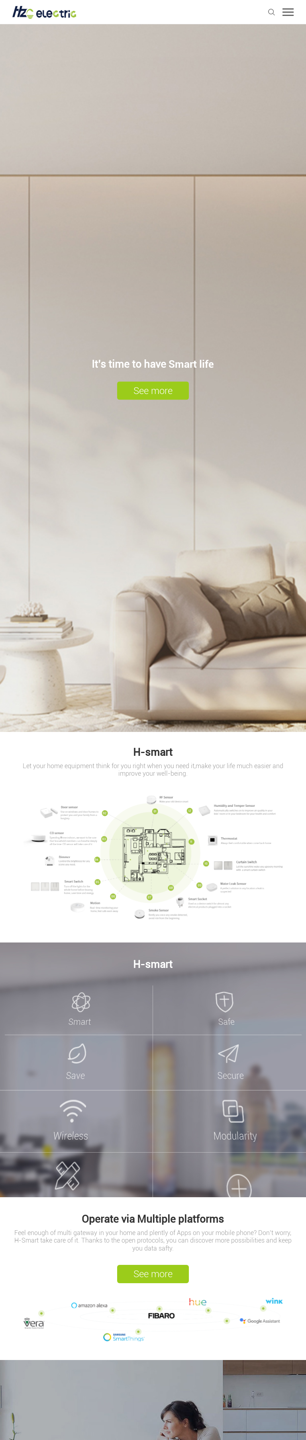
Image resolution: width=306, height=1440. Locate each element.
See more (153, 390)
